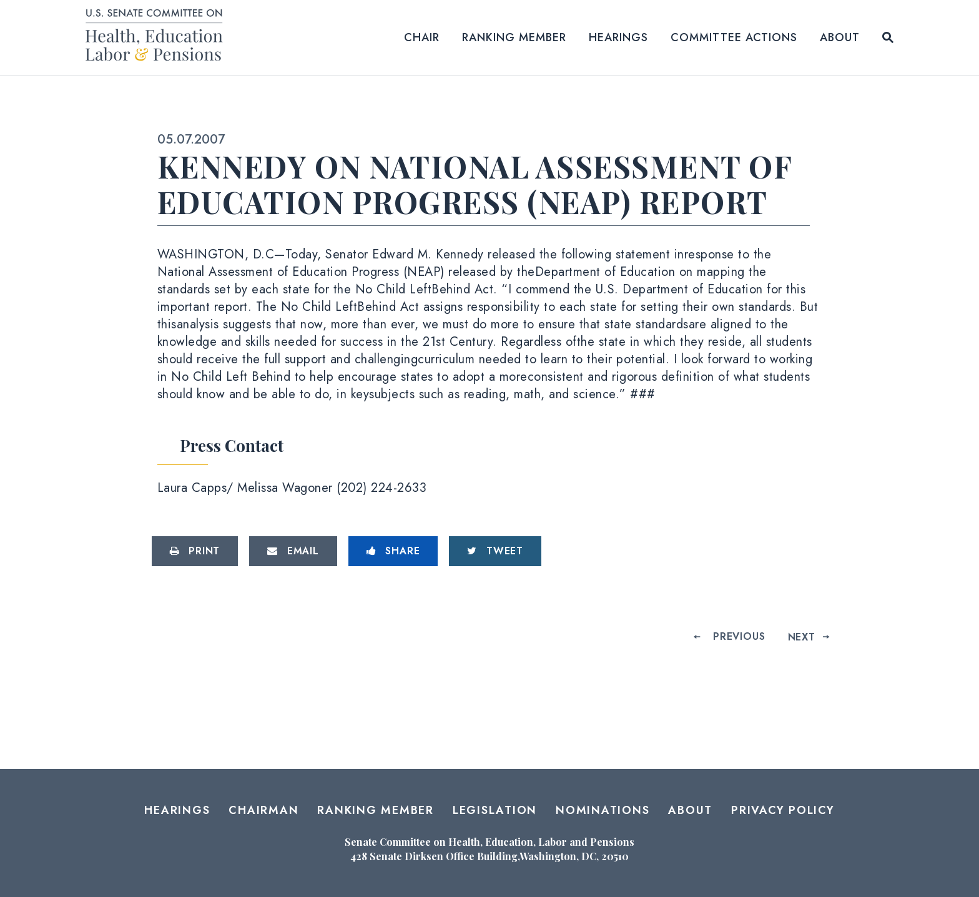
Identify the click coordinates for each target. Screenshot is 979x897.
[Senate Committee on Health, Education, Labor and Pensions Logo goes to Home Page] (158, 37)
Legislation (495, 810)
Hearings (618, 37)
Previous (739, 636)
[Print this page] (195, 551)
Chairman (263, 810)
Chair (422, 37)
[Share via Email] (293, 551)
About (840, 37)
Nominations (602, 810)
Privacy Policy (783, 810)
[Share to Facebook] (393, 551)
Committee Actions (734, 37)
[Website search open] (887, 37)
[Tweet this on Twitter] (495, 551)
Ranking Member (514, 37)
